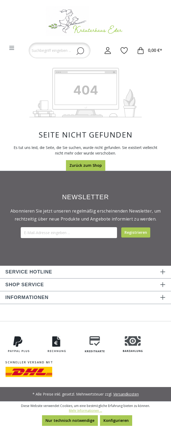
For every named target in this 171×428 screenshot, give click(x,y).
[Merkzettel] (124, 50)
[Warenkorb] (150, 50)
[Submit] (135, 232)
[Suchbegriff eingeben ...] (59, 50)
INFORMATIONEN (26, 297)
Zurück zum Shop (85, 165)
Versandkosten (126, 394)
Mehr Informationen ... (85, 410)
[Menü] (11, 48)
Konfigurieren (116, 420)
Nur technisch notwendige (69, 420)
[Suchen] (80, 51)
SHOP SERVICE (24, 284)
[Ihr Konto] (107, 50)
